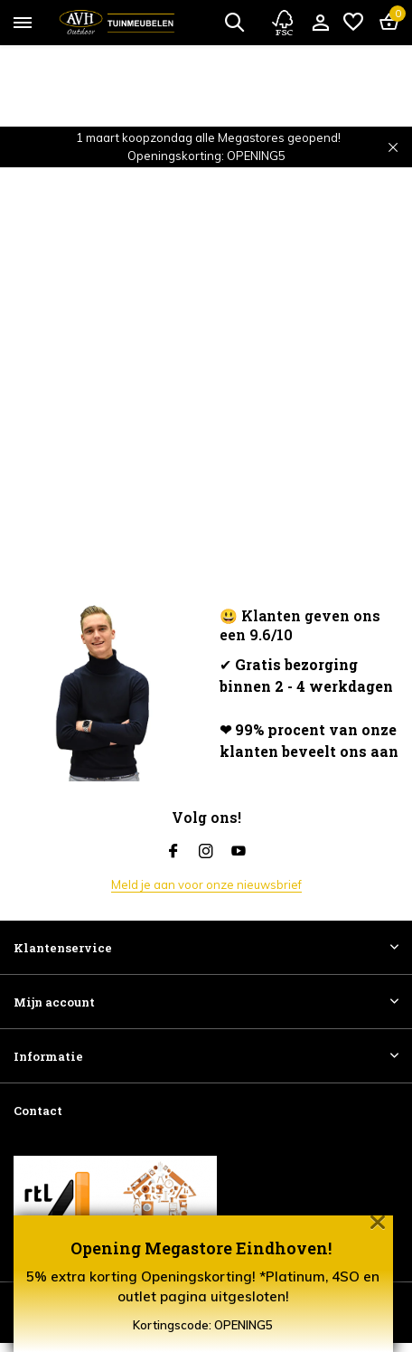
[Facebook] (173, 852)
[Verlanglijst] (353, 22)
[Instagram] (206, 852)
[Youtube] (238, 852)
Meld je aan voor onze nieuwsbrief (206, 884)
